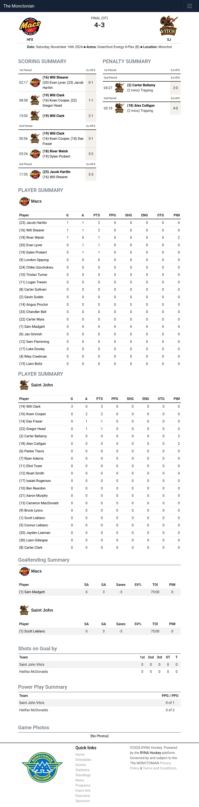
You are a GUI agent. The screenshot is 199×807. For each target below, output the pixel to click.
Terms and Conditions (159, 768)
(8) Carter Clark (30, 548)
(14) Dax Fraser (30, 421)
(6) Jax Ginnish (30, 334)
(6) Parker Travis (31, 451)
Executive (82, 796)
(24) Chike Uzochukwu (36, 267)
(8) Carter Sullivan (32, 289)
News (79, 780)
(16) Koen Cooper (55, 100)
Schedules (83, 760)
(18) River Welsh (31, 238)
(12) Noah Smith (31, 473)
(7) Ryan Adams (31, 458)
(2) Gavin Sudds (31, 297)
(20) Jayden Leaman (34, 533)
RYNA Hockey (150, 753)
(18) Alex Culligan (141, 105)
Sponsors (82, 801)
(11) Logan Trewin (33, 282)
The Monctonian (18, 6)
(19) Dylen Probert (56, 156)
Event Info (83, 791)
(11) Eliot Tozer (30, 466)
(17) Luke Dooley (32, 349)
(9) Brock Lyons (31, 510)
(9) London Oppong (33, 260)
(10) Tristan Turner (33, 275)
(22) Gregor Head (32, 429)
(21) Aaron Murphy (33, 496)
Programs (82, 785)
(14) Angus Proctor (33, 304)
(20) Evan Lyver (53, 83)
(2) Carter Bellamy (141, 85)
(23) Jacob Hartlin (33, 223)
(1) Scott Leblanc (32, 518)
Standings (83, 775)
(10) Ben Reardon (32, 488)
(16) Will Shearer (55, 177)
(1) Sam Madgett (32, 327)
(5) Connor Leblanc (33, 525)
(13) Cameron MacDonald (38, 503)
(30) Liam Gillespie (33, 540)
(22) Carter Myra (31, 319)
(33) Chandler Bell (32, 312)
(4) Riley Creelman (33, 356)
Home (80, 754)
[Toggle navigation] (190, 6)
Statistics (82, 770)
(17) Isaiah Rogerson (35, 481)
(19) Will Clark (29, 406)
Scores (80, 765)
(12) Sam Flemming (34, 342)
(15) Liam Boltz (30, 364)
